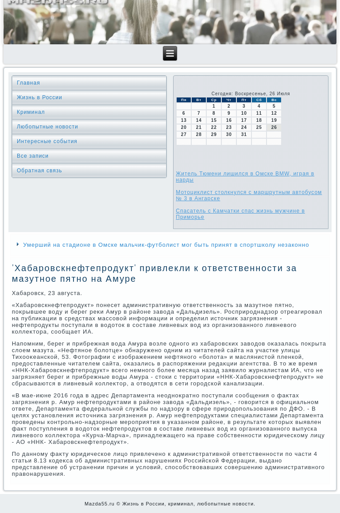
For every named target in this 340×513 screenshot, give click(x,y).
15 (214, 120)
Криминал (31, 112)
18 (259, 120)
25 (259, 127)
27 (184, 134)
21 (199, 127)
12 (274, 113)
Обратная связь (39, 170)
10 (244, 113)
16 (229, 120)
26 (274, 127)
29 (214, 134)
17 (244, 120)
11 (259, 113)
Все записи (33, 156)
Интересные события (47, 141)
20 (184, 127)
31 (244, 134)
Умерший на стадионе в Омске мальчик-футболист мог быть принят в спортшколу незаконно (166, 244)
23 (229, 127)
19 (274, 120)
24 (244, 127)
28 (199, 134)
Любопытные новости (47, 127)
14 (199, 120)
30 (229, 134)
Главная (28, 83)
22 (214, 127)
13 (184, 120)
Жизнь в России (39, 97)
